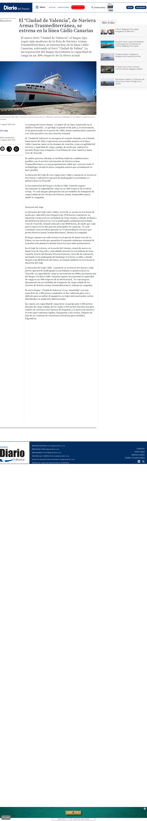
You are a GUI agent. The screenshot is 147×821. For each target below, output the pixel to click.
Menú (42, 7)
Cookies (5, 817)
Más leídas (108, 23)
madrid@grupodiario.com (52, 453)
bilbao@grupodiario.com (50, 449)
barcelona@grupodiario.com (55, 446)
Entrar (130, 7)
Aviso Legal (140, 451)
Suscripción (140, 7)
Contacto (141, 448)
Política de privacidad (135, 458)
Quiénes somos (138, 455)
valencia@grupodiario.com (60, 456)
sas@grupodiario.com (67, 459)
